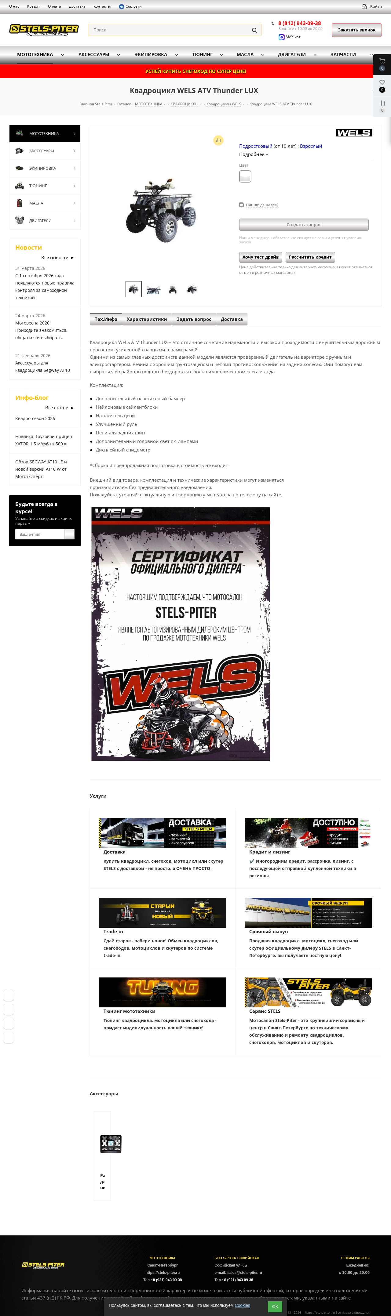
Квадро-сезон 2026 (35, 418)
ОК (275, 1306)
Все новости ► (58, 257)
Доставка (115, 852)
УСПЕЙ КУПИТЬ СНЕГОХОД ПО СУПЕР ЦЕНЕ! (195, 71)
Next (207, 289)
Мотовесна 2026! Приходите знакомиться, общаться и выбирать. (41, 330)
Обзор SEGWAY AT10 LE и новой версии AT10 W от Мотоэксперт (41, 469)
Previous (118, 289)
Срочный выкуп (268, 931)
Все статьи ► (60, 407)
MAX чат (290, 36)
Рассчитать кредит (310, 257)
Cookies (242, 1305)
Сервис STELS (264, 1011)
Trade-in (113, 931)
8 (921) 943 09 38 (167, 1280)
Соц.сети (130, 7)
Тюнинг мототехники (129, 1011)
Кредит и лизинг (269, 852)
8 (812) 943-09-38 (299, 23)
